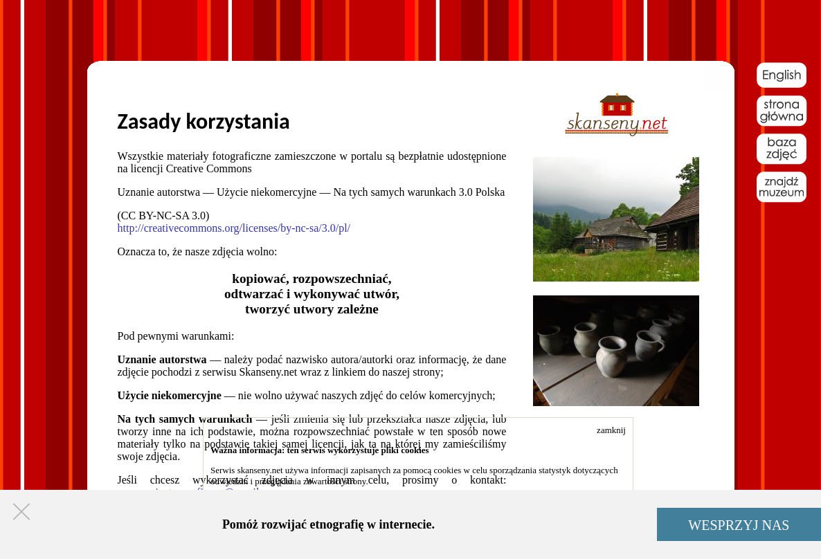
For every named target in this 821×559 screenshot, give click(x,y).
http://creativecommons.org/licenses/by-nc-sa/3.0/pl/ (234, 228)
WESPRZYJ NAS (738, 525)
